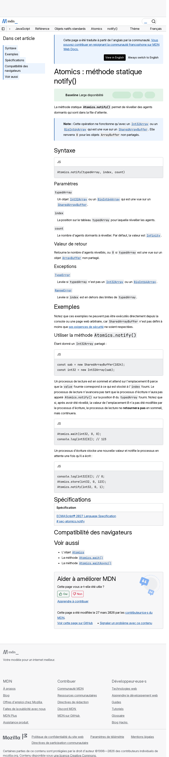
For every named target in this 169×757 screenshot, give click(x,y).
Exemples (11, 54)
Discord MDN (67, 709)
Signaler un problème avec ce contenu (126, 623)
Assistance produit (16, 722)
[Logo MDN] (11, 652)
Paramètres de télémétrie (107, 737)
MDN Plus (10, 715)
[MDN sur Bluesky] (12, 670)
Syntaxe (10, 48)
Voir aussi (11, 77)
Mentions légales (142, 737)
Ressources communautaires (77, 695)
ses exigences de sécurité (86, 327)
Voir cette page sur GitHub (75, 623)
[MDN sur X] (19, 670)
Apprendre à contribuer (72, 601)
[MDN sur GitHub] (5, 670)
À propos (9, 688)
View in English (114, 57)
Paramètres (66, 183)
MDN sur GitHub (68, 715)
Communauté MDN (70, 688)
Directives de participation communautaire (60, 743)
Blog (6, 695)
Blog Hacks (120, 722)
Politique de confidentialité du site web (58, 737)
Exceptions (65, 266)
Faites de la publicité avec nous (24, 709)
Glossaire (118, 715)
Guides (116, 702)
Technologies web (124, 688)
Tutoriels (118, 709)
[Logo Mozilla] (15, 736)
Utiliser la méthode (95, 335)
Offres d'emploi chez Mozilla (23, 702)
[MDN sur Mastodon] (25, 670)
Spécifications (14, 60)
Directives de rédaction (73, 702)
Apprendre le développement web (135, 695)
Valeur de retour (70, 244)
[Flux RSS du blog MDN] (32, 670)
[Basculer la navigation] (162, 21)
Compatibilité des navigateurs (16, 68)
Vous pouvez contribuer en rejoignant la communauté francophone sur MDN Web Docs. (111, 44)
